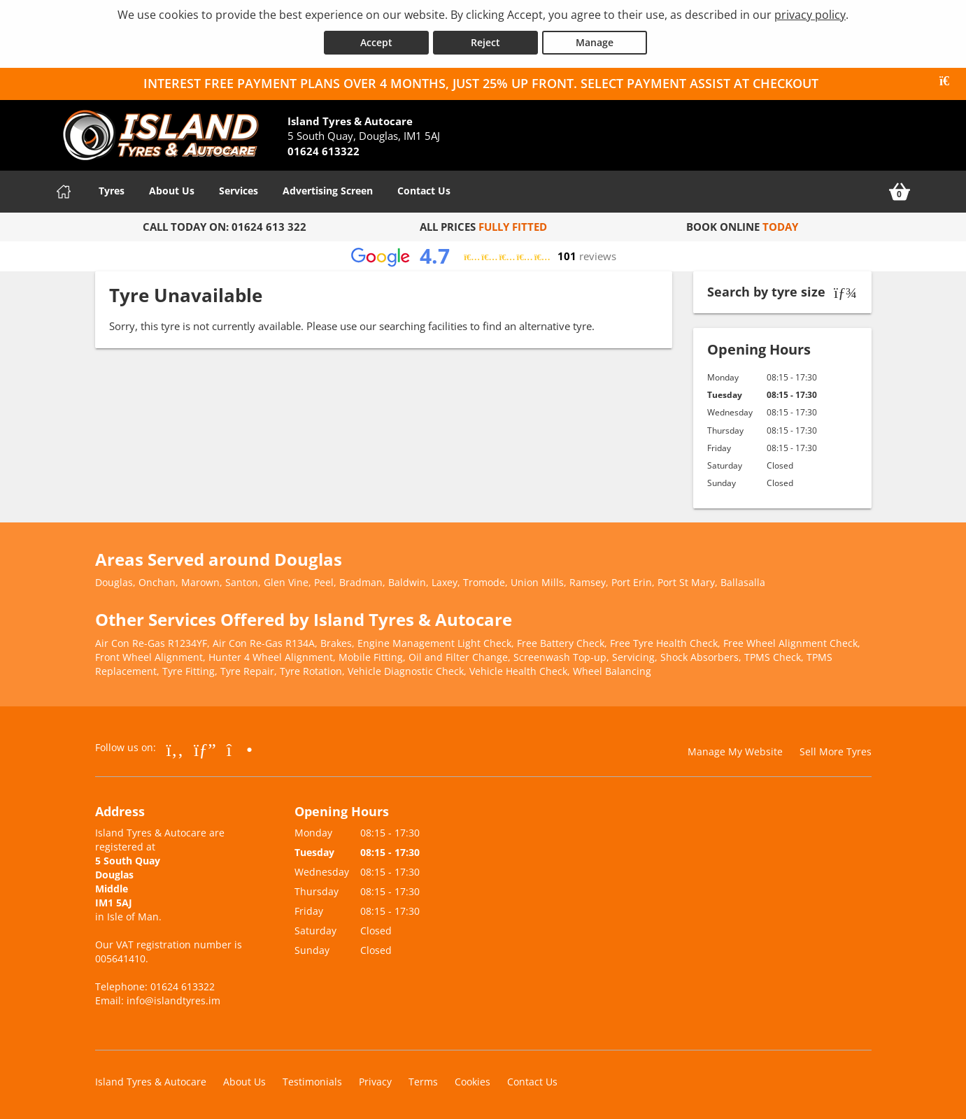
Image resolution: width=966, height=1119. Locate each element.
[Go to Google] (205, 747)
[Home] (64, 190)
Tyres (112, 189)
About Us (171, 189)
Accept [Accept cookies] (376, 41)
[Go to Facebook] (175, 747)
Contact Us (423, 189)
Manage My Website (735, 750)
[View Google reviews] (483, 255)
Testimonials (312, 1080)
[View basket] (899, 190)
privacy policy (810, 14)
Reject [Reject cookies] (485, 41)
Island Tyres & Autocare (150, 1080)
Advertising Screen (328, 189)
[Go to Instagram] (240, 747)
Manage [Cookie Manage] (594, 41)
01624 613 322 (269, 225)
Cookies (472, 1080)
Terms (423, 1080)
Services (238, 189)
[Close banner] (949, 79)
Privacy (375, 1080)
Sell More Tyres (836, 750)
